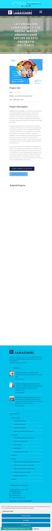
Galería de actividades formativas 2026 (24, 468)
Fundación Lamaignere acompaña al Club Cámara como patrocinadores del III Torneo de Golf (28, 374)
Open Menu (41, 11)
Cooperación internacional (21, 451)
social (21, 99)
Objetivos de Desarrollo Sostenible (23, 431)
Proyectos (14, 455)
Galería (13, 458)
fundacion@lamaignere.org (34, 4)
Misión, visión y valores (20, 421)
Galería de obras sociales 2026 (22, 472)
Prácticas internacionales (20, 441)
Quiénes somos (16, 418)
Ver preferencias (26, 525)
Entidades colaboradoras (20, 475)
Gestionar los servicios (8, 511)
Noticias (14, 479)
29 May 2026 (20, 379)
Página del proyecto (18, 174)
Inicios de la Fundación (20, 427)
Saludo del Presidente (20, 424)
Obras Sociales (18, 444)
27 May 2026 (20, 392)
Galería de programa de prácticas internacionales (27, 461)
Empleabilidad (17, 448)
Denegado (26, 520)
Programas (14, 434)
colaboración (16, 99)
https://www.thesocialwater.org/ (23, 96)
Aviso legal (36, 528)
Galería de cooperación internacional (24, 465)
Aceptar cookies (26, 515)
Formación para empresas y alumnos (23, 437)
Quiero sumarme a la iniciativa (22, 168)
